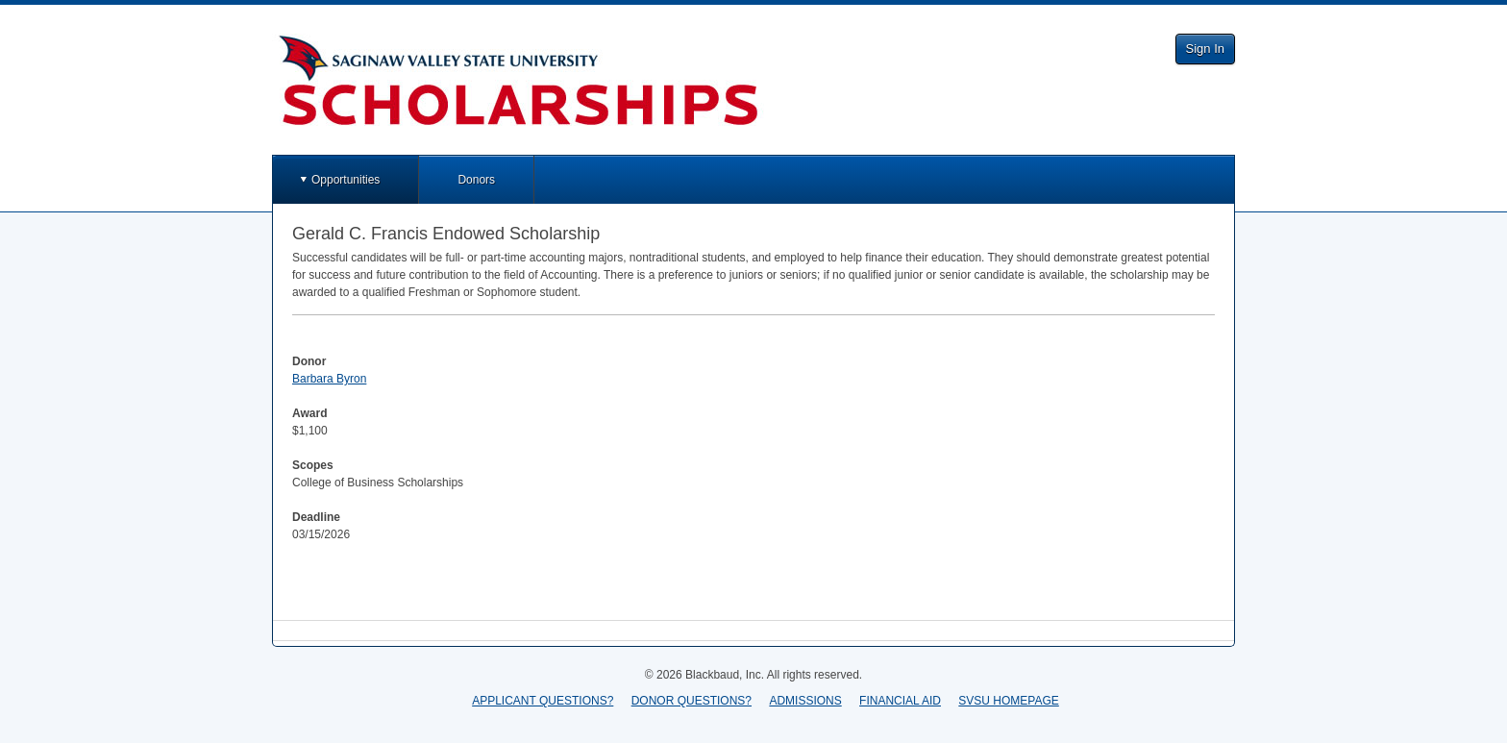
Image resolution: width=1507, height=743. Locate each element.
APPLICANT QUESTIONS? (542, 700)
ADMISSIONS (805, 700)
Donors (476, 179)
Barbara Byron (329, 378)
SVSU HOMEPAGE (1008, 700)
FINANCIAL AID (900, 700)
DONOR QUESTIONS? (691, 700)
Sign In (1205, 48)
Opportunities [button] (345, 179)
